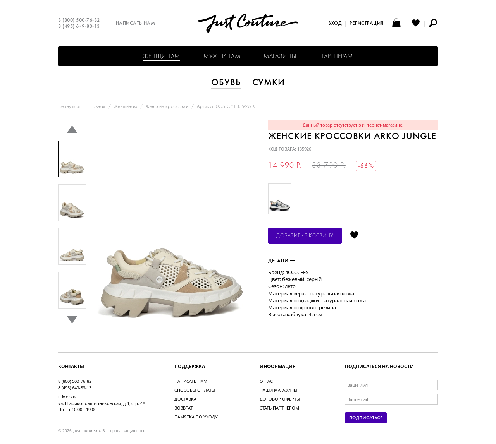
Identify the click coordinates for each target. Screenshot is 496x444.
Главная (96, 107)
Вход (334, 23)
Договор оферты (280, 399)
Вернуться (69, 107)
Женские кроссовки (166, 107)
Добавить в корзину (305, 235)
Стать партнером (279, 408)
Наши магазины (278, 390)
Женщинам (161, 56)
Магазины (280, 56)
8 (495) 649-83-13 (79, 26)
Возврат (183, 408)
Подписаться (365, 418)
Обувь (226, 83)
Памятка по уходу (196, 417)
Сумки (268, 83)
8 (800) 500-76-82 (79, 20)
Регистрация (367, 23)
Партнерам (336, 56)
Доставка (185, 399)
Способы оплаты (194, 390)
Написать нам (135, 23)
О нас (266, 381)
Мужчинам (221, 56)
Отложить (354, 236)
